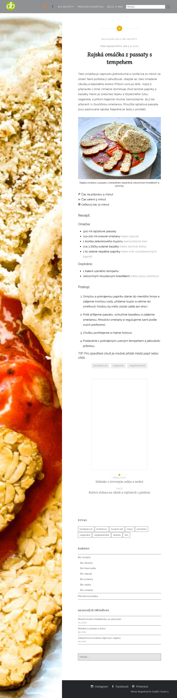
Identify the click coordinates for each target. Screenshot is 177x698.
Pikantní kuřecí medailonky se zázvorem (99, 619)
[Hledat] (168, 7)
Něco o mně (115, 7)
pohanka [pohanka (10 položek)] (141, 529)
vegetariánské (137, 365)
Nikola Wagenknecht (141, 691)
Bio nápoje (86, 573)
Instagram (101, 686)
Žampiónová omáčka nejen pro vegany (99, 638)
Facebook (122, 686)
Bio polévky (86, 579)
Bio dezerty (86, 563)
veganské (118, 365)
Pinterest (142, 686)
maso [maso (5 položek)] (130, 529)
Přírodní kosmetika (90, 7)
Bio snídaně (86, 590)
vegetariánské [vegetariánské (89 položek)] (101, 535)
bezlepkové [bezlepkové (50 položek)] (86, 529)
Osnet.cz (164, 691)
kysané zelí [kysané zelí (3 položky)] (117, 529)
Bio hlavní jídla (111, 39)
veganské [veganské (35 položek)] (85, 535)
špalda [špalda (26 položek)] (117, 535)
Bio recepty (66, 7)
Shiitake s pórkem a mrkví (91, 628)
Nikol (119, 46)
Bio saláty (85, 584)
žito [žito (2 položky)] (126, 535)
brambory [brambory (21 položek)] (101, 529)
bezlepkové (100, 365)
